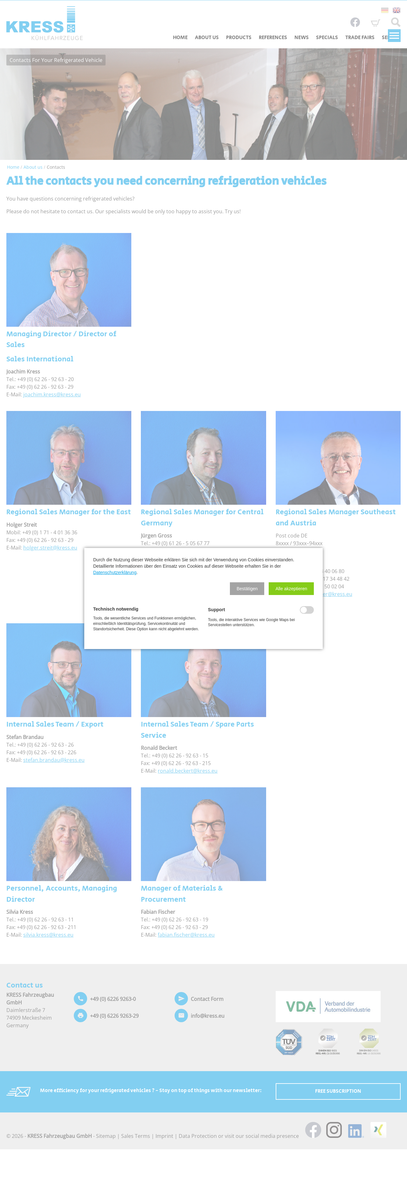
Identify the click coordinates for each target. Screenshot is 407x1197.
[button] (247, 588)
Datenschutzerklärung (114, 572)
